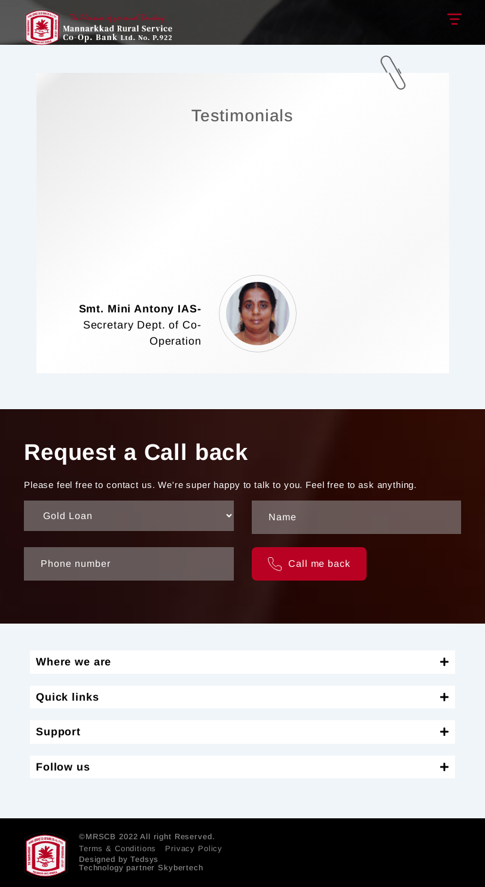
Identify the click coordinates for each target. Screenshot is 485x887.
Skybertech (180, 867)
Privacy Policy (193, 848)
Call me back (309, 564)
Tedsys (144, 859)
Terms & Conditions (117, 848)
